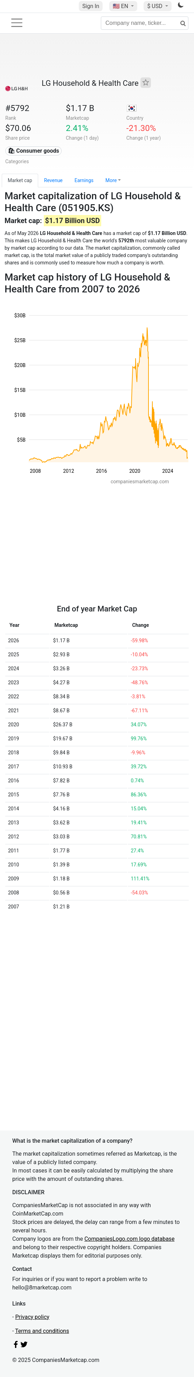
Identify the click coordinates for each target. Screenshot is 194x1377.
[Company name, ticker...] (144, 23)
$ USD (155, 6)
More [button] (111, 180)
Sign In (90, 6)
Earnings (84, 180)
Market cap (20, 180)
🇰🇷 (131, 108)
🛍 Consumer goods (33, 150)
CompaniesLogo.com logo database (129, 1239)
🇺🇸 (121, 6)
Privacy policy (32, 1317)
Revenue (53, 180)
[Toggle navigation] (17, 22)
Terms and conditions (42, 1331)
